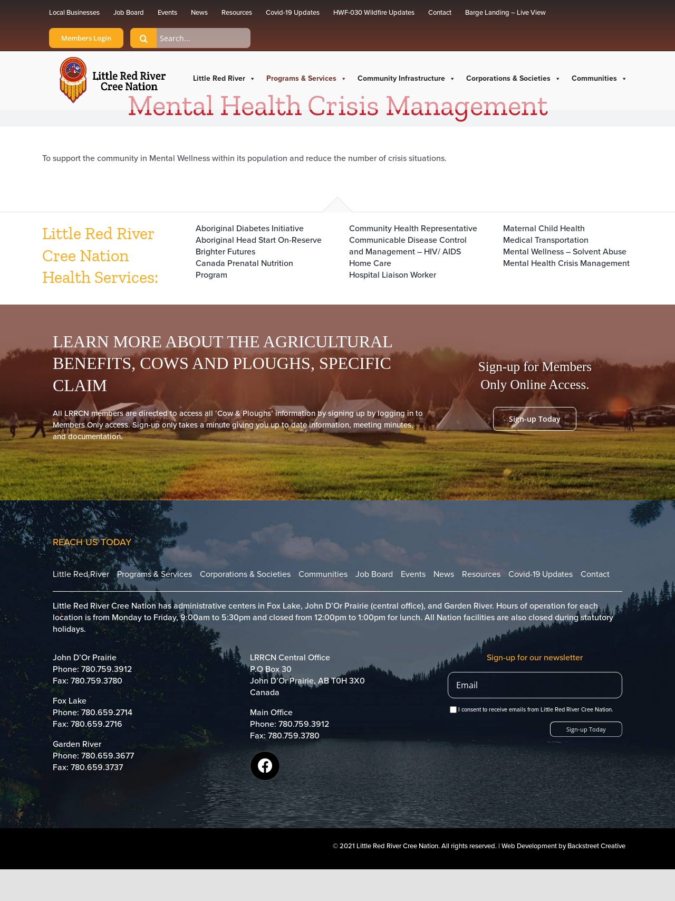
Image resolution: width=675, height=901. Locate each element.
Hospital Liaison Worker (392, 275)
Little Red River (224, 78)
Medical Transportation (546, 240)
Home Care (370, 263)
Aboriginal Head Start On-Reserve (259, 240)
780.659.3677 (107, 756)
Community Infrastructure (407, 78)
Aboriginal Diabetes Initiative (250, 228)
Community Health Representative (413, 228)
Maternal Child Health (544, 228)
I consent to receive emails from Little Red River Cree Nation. (531, 709)
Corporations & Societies (513, 78)
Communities (600, 78)
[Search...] (190, 38)
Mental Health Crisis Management (566, 263)
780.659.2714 (106, 712)
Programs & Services (306, 78)
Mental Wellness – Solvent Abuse (564, 251)
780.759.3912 (106, 669)
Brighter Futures (225, 251)
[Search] (143, 38)
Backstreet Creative (596, 846)
